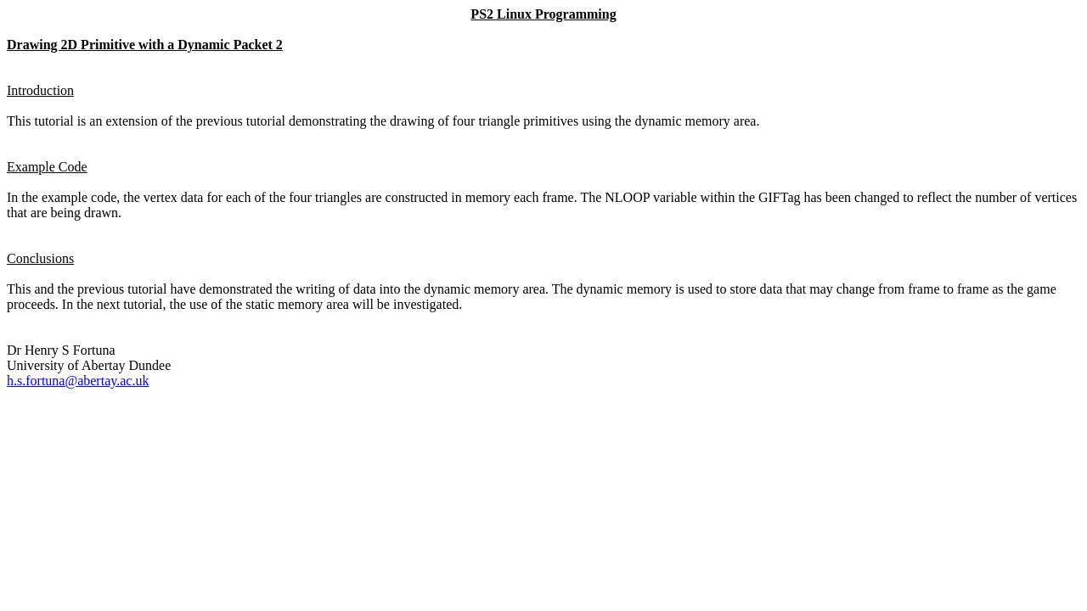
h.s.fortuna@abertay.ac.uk (78, 380)
